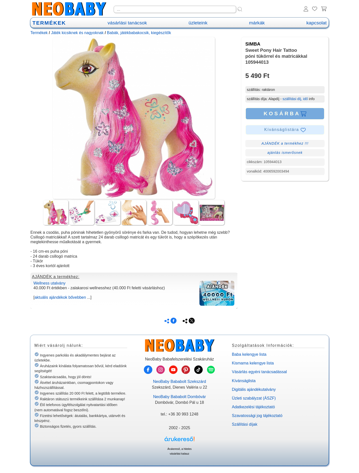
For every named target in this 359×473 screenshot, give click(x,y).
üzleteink (197, 22)
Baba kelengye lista (249, 354)
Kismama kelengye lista (253, 363)
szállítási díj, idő (295, 99)
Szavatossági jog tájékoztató (257, 416)
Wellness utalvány (49, 283)
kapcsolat (316, 22)
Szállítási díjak (244, 424)
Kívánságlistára (285, 129)
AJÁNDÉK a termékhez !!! (285, 143)
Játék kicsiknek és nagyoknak (77, 33)
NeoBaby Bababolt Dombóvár (179, 397)
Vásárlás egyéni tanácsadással (259, 372)
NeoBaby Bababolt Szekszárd (179, 381)
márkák (257, 22)
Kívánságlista (244, 381)
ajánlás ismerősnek (284, 153)
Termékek (39, 33)
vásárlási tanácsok (127, 22)
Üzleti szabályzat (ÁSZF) (254, 398)
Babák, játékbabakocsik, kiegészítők (139, 33)
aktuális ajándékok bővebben (60, 297)
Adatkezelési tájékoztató (253, 407)
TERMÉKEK (49, 23)
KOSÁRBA (285, 114)
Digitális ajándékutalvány (254, 389)
